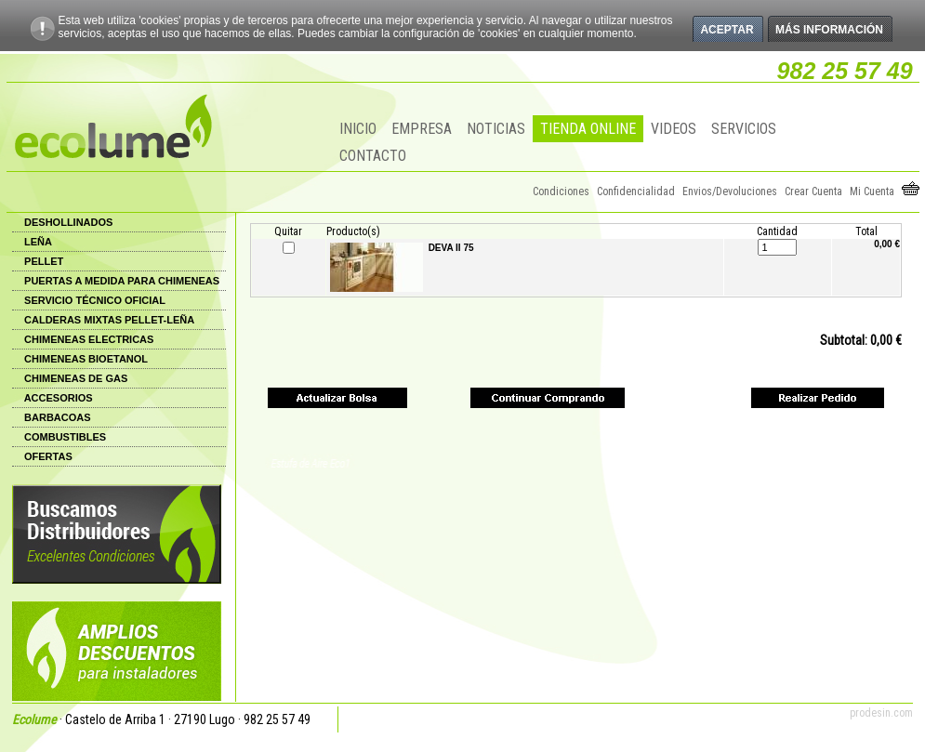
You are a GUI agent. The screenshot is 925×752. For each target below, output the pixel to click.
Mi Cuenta (872, 191)
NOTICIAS (496, 129)
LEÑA (38, 241)
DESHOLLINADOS (68, 222)
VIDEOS (673, 129)
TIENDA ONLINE (588, 129)
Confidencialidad (636, 191)
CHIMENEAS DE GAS (75, 378)
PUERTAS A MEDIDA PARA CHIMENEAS (121, 280)
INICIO (358, 129)
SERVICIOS (743, 129)
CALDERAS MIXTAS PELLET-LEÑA (109, 319)
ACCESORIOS (58, 397)
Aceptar (726, 29)
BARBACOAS (57, 417)
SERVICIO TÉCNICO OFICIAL (94, 300)
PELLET (43, 261)
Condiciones (561, 191)
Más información (829, 29)
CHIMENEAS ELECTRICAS (88, 339)
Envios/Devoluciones (729, 191)
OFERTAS (48, 456)
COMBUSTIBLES (65, 436)
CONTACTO (372, 156)
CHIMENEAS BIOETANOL (86, 358)
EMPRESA (421, 129)
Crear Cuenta (813, 191)
